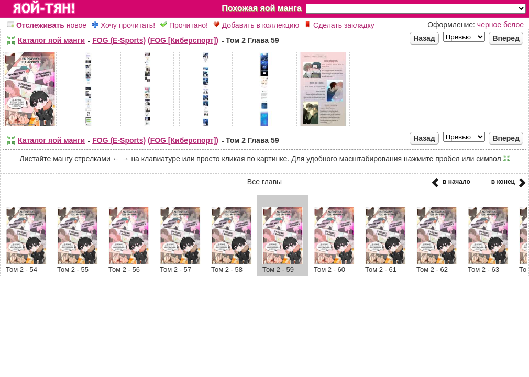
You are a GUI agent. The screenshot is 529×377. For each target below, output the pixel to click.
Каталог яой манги (51, 40)
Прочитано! (184, 25)
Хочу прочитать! (123, 25)
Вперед (506, 38)
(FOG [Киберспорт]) (183, 40)
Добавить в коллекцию (256, 25)
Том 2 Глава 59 (252, 40)
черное (489, 24)
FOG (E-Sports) (119, 40)
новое (46, 25)
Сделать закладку (339, 25)
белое (513, 24)
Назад (424, 38)
